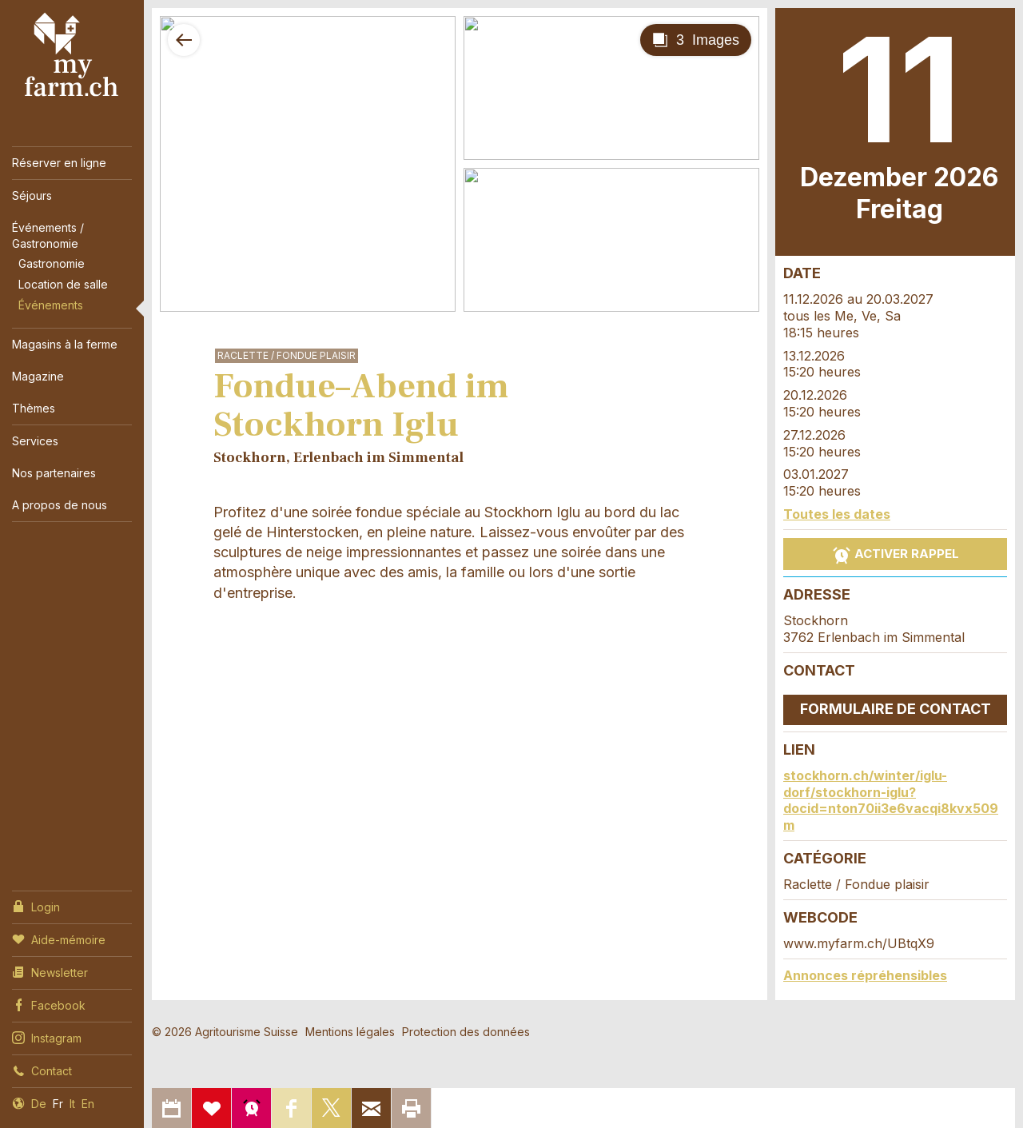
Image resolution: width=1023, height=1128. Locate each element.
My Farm (72, 55)
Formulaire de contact (895, 708)
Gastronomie (51, 263)
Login (36, 906)
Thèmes (33, 408)
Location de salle (63, 284)
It (72, 1103)
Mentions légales (350, 1031)
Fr (58, 1103)
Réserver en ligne (59, 162)
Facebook (49, 1004)
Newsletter (50, 971)
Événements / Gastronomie (48, 235)
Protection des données (466, 1031)
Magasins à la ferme (64, 344)
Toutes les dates (836, 514)
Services (35, 441)
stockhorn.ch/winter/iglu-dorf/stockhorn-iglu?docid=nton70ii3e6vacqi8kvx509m (890, 800)
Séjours (32, 195)
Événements (50, 305)
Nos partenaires (54, 473)
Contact (42, 1070)
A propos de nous (59, 505)
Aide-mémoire (58, 939)
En (88, 1103)
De (38, 1103)
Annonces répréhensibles (865, 975)
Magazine (38, 376)
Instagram (47, 1037)
